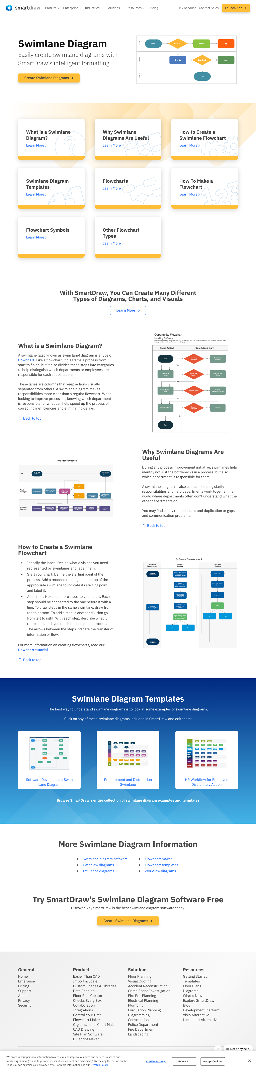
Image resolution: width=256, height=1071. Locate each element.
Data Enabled (84, 990)
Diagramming (139, 1015)
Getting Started (195, 976)
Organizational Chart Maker (95, 1024)
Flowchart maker (158, 859)
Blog (186, 1005)
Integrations (83, 1010)
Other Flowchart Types (121, 233)
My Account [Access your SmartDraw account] (187, 8)
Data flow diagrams (98, 865)
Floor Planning (139, 976)
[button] (52, 8)
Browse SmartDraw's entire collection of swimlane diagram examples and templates (128, 800)
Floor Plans (192, 986)
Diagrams (190, 990)
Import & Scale (85, 981)
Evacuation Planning (144, 1010)
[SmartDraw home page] (23, 8)
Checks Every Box (87, 1000)
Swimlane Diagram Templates (47, 184)
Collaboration (84, 1005)
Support (24, 990)
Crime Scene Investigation (149, 990)
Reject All (184, 1061)
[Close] (249, 1060)
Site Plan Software (87, 1034)
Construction (138, 1019)
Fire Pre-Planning (142, 995)
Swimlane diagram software (105, 859)
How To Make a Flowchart (196, 184)
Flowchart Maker (86, 1019)
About (23, 995)
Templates (191, 981)
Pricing (23, 986)
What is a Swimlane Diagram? (48, 135)
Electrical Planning (143, 1000)
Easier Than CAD (86, 976)
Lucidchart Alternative (201, 1019)
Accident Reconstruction (148, 986)
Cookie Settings (156, 1061)
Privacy (24, 1000)
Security (24, 1005)
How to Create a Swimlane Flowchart (202, 135)
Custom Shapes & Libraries (94, 986)
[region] (128, 1061)
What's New (192, 995)
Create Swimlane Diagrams (48, 77)
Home (23, 976)
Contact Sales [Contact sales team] (209, 8)
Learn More (128, 310)
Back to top (173, 525)
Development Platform (201, 1010)
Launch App (236, 8)
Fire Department (141, 1029)
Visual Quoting (139, 981)
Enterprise (26, 981)
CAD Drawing (83, 1029)
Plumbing (135, 1005)
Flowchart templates (161, 865)
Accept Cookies (212, 1061)
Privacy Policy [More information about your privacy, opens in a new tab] (99, 1065)
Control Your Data (87, 1015)
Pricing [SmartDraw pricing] (153, 8)
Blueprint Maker (86, 1039)
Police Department (143, 1024)
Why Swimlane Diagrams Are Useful (126, 135)
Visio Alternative (196, 1015)
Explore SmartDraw (198, 1000)
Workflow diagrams (160, 871)
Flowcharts (115, 181)
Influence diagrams (98, 871)
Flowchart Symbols (47, 230)
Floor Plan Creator (87, 995)
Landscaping (138, 1034)
